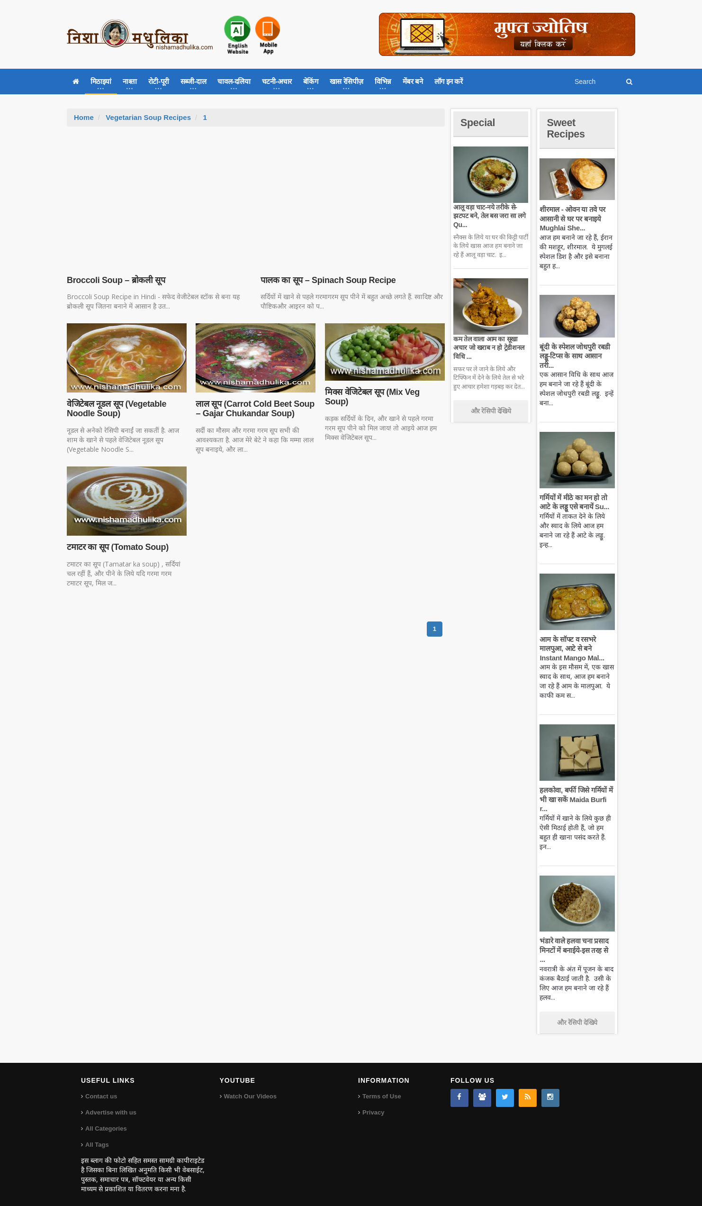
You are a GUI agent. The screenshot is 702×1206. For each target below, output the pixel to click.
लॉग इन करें (448, 81)
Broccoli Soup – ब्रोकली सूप (115, 280)
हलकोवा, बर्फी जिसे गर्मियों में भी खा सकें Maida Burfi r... (576, 799)
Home (84, 117)
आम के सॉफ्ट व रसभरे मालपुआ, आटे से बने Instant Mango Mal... (571, 648)
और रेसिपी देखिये (491, 411)
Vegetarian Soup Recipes (148, 117)
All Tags (97, 1135)
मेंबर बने (413, 81)
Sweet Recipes (566, 128)
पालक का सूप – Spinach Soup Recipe (328, 280)
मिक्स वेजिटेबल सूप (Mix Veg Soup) (384, 392)
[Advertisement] (256, 197)
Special (477, 122)
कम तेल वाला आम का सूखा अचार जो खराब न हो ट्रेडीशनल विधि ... (488, 347)
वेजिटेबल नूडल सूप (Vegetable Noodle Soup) (116, 408)
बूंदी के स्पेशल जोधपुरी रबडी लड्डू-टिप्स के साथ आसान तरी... (574, 356)
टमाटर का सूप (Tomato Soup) (117, 547)
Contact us (101, 1087)
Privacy (373, 1103)
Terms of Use (381, 1087)
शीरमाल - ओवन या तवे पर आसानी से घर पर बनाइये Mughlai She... (572, 218)
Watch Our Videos (250, 1087)
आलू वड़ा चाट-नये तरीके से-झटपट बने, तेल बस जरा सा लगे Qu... (489, 215)
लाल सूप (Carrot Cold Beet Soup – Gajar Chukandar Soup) (255, 408)
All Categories (105, 1119)
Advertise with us (110, 1103)
